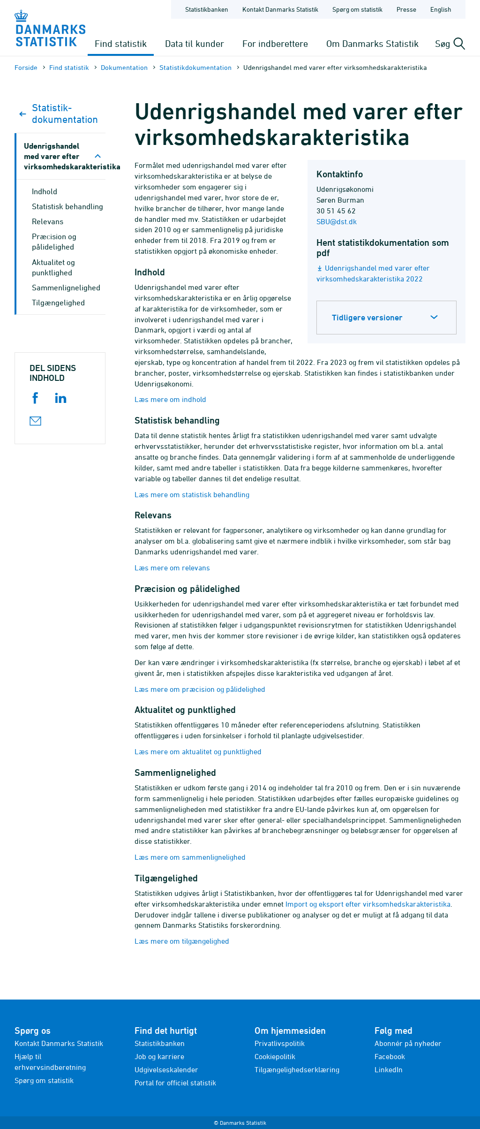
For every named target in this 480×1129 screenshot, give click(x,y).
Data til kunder (194, 43)
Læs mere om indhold (170, 399)
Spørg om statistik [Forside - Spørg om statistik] (357, 9)
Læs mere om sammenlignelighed (190, 857)
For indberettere (275, 43)
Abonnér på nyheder (408, 1043)
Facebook (390, 1056)
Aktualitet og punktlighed (53, 267)
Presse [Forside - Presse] (406, 9)
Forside (26, 67)
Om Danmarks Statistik (372, 43)
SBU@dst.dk (336, 221)
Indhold (44, 191)
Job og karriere (159, 1056)
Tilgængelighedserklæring (297, 1069)
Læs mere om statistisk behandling (192, 494)
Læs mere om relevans (172, 567)
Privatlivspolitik (280, 1043)
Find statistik (121, 43)
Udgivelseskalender (166, 1069)
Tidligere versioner (367, 317)
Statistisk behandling (67, 206)
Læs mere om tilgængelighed (182, 941)
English (440, 9)
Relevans (47, 221)
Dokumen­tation (124, 67)
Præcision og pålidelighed (54, 241)
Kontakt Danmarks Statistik (59, 1043)
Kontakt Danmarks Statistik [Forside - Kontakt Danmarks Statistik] (280, 9)
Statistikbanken (206, 9)
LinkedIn (389, 1069)
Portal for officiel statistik (175, 1082)
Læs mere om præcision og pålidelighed (200, 689)
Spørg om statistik (44, 1080)
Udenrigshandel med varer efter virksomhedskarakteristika (64, 156)
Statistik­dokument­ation (195, 67)
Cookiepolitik (275, 1056)
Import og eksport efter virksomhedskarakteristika (367, 904)
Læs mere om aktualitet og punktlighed (198, 751)
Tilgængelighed (58, 302)
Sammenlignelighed (66, 287)
